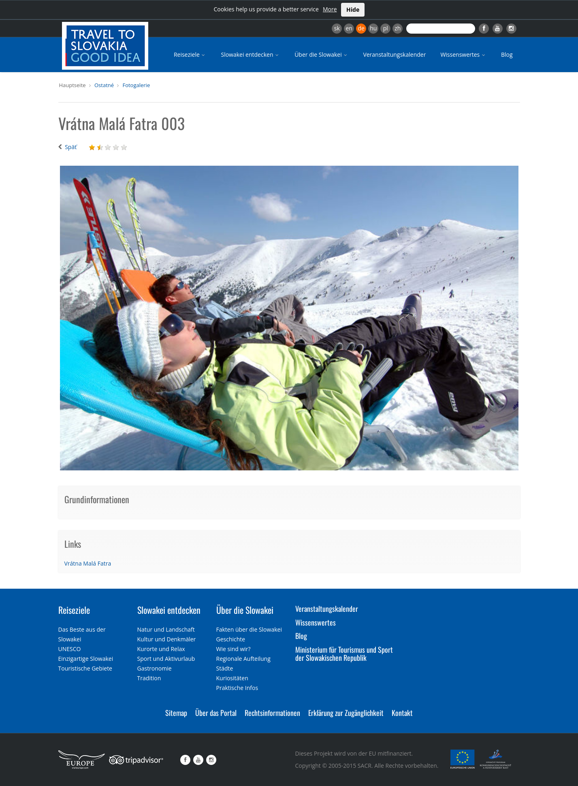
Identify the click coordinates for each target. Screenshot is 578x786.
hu (373, 28)
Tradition (149, 678)
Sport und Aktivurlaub (166, 658)
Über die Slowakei (321, 54)
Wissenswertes (463, 54)
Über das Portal (216, 712)
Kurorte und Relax (161, 649)
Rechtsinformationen (272, 712)
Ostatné (104, 85)
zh (398, 28)
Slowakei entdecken (250, 54)
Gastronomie (154, 668)
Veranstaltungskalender (394, 54)
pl (385, 28)
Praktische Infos (237, 688)
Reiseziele (190, 54)
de (361, 28)
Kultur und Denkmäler (166, 639)
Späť (71, 147)
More (330, 9)
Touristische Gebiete (85, 668)
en (349, 28)
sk (337, 28)
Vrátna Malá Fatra (87, 563)
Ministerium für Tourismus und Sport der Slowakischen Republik (344, 653)
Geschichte (230, 639)
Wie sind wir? (233, 649)
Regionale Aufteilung (243, 658)
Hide (352, 9)
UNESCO (69, 649)
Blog (507, 54)
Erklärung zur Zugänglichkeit (346, 712)
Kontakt (402, 712)
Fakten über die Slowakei (249, 629)
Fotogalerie (136, 85)
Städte (224, 668)
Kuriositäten (232, 678)
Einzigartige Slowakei (85, 658)
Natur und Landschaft (166, 629)
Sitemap (176, 712)
